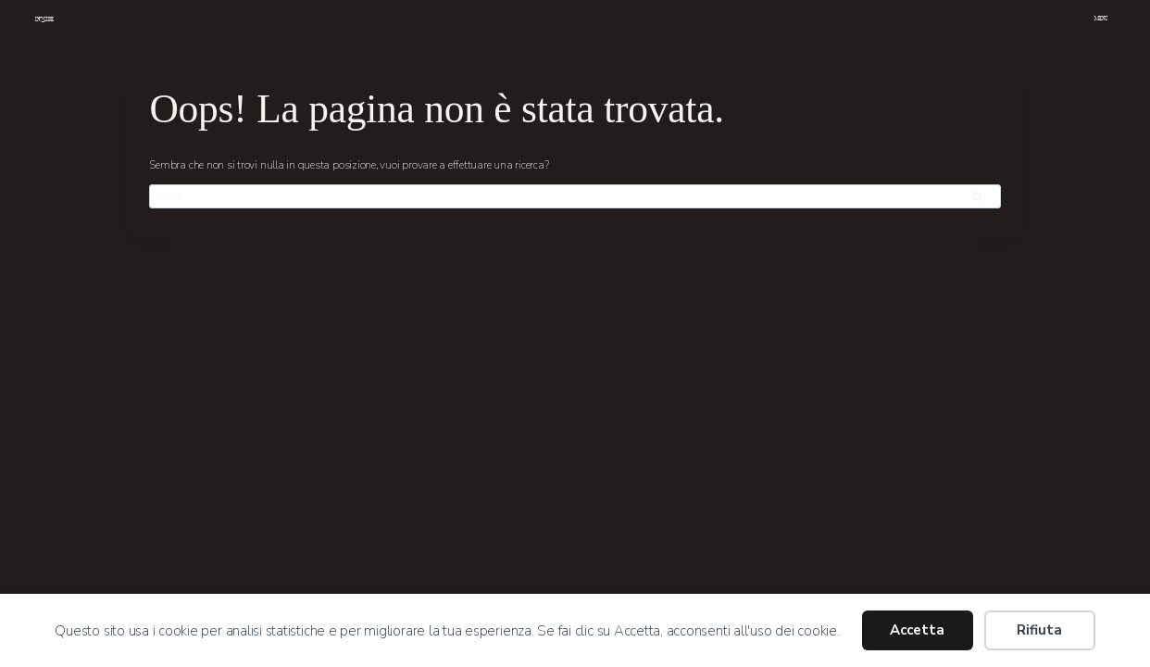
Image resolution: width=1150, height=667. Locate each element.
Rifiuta (1039, 630)
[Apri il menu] (1102, 20)
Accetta (917, 630)
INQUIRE (44, 20)
